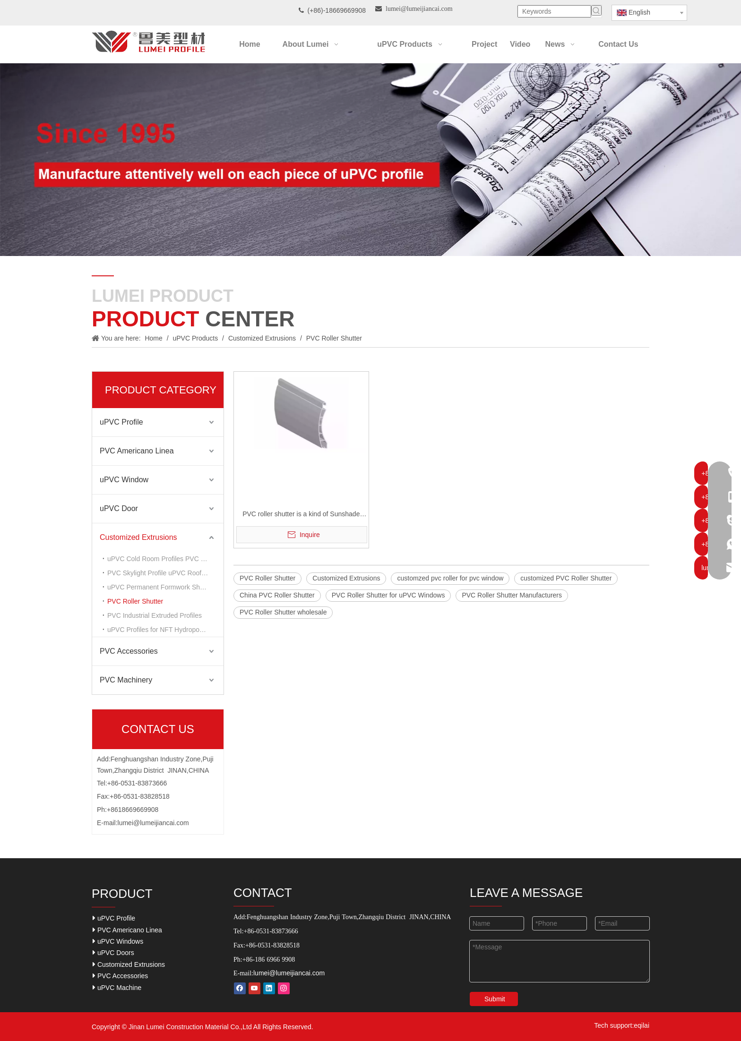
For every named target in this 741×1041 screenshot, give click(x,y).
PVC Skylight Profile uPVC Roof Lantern (165, 573)
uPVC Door (119, 508)
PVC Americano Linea (137, 451)
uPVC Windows (118, 941)
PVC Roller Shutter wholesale (283, 612)
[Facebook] (240, 988)
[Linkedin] (269, 988)
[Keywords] (554, 11)
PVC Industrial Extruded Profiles (154, 615)
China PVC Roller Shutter (277, 595)
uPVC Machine (117, 987)
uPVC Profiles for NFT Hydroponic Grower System (165, 629)
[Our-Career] (370, 159)
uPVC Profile (121, 422)
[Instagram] (284, 988)
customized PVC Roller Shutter (566, 578)
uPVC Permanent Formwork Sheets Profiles (165, 587)
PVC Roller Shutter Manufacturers (512, 595)
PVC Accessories (129, 651)
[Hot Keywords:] (596, 10)
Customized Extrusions (138, 537)
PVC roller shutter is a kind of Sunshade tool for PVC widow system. (301, 515)
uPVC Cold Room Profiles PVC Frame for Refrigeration (165, 559)
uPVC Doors (113, 952)
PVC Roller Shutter (135, 601)
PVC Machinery (126, 680)
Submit (494, 999)
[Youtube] (254, 988)
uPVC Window (124, 480)
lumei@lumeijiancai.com (153, 823)
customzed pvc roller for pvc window (450, 578)
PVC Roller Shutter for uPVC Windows (388, 595)
